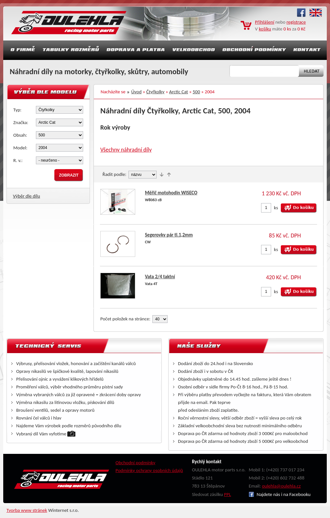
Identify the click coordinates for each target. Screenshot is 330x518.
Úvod (136, 92)
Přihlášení (264, 22)
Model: (20, 148)
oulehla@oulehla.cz (281, 486)
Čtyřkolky (155, 92)
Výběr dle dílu (26, 196)
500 (196, 92)
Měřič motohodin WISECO (171, 193)
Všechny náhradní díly (126, 149)
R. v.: (18, 160)
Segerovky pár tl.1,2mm (169, 235)
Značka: (20, 122)
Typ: (17, 110)
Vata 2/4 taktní (160, 277)
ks (276, 208)
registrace (296, 22)
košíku (265, 29)
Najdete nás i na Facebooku (280, 494)
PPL (227, 494)
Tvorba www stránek (26, 510)
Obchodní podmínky (135, 463)
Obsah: (20, 135)
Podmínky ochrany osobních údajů (149, 470)
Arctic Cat (178, 92)
